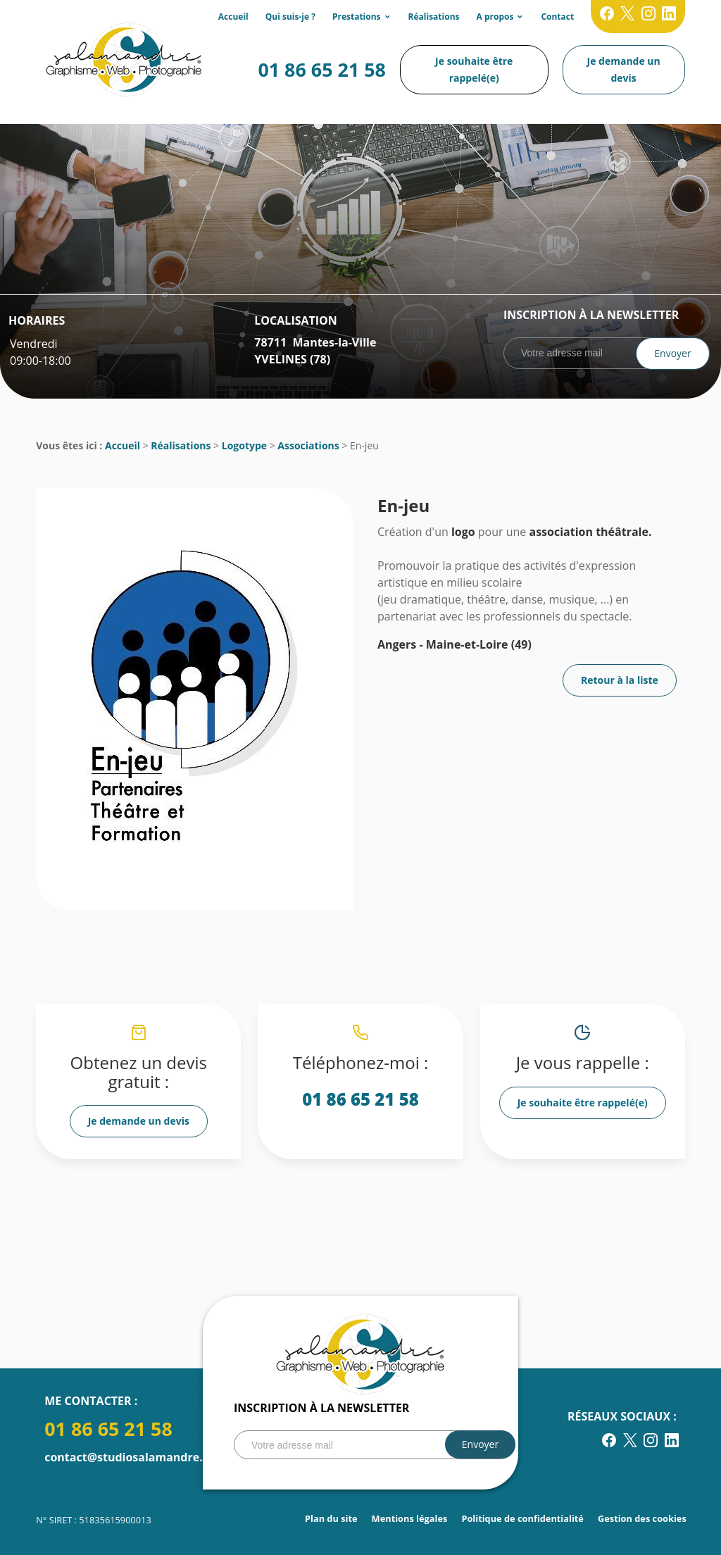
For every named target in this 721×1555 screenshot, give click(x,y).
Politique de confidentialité (522, 1518)
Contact (557, 17)
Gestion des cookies (642, 1518)
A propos (495, 17)
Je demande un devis (623, 69)
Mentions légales (410, 1518)
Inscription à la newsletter (591, 315)
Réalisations (434, 17)
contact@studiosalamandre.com (135, 1457)
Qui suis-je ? (290, 17)
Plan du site (331, 1518)
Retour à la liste (619, 680)
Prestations (356, 17)
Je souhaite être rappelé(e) (474, 69)
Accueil (233, 17)
